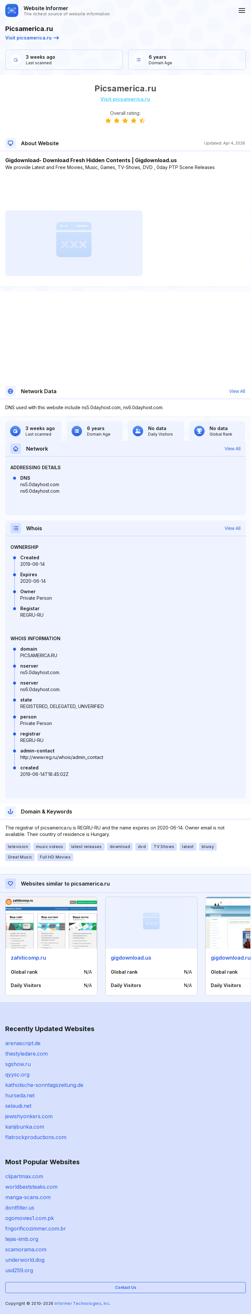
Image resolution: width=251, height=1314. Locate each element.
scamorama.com (25, 1249)
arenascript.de (23, 1043)
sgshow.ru (18, 1064)
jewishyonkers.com (29, 1116)
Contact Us (125, 1287)
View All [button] (237, 391)
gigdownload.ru (231, 957)
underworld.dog (24, 1260)
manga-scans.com (28, 1197)
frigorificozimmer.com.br (35, 1228)
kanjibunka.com (24, 1126)
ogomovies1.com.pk (29, 1218)
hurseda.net (20, 1095)
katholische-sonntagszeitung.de (44, 1085)
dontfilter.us (19, 1207)
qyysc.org (17, 1074)
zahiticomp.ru (28, 957)
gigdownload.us (131, 957)
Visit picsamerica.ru (32, 37)
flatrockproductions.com (35, 1137)
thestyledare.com (26, 1053)
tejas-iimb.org (21, 1239)
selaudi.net (18, 1106)
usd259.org (19, 1270)
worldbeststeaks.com (31, 1186)
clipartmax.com (24, 1176)
